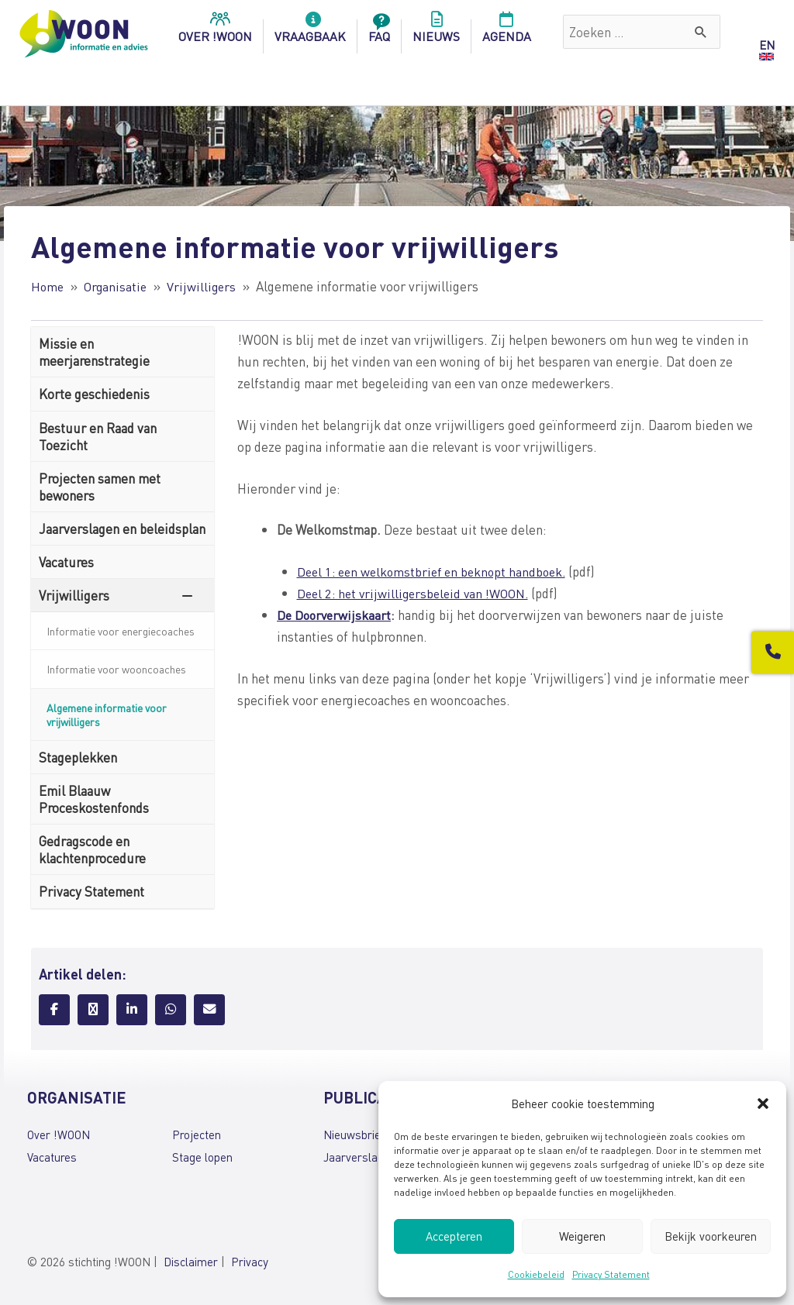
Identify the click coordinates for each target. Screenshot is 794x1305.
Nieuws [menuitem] (436, 31)
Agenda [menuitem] (506, 31)
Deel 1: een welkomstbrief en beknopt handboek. (437, 570)
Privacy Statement (611, 1274)
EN (767, 45)
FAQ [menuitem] (379, 31)
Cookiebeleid (536, 1274)
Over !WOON (58, 1134)
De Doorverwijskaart (336, 614)
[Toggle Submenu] (187, 595)
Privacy (249, 1261)
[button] (763, 1103)
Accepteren (454, 1236)
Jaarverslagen (359, 1156)
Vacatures (52, 1156)
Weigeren (582, 1236)
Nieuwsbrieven (361, 1134)
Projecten (196, 1134)
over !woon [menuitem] (215, 31)
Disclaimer (191, 1261)
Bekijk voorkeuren (711, 1236)
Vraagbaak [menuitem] (310, 31)
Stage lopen (202, 1156)
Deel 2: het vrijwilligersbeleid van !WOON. (418, 592)
